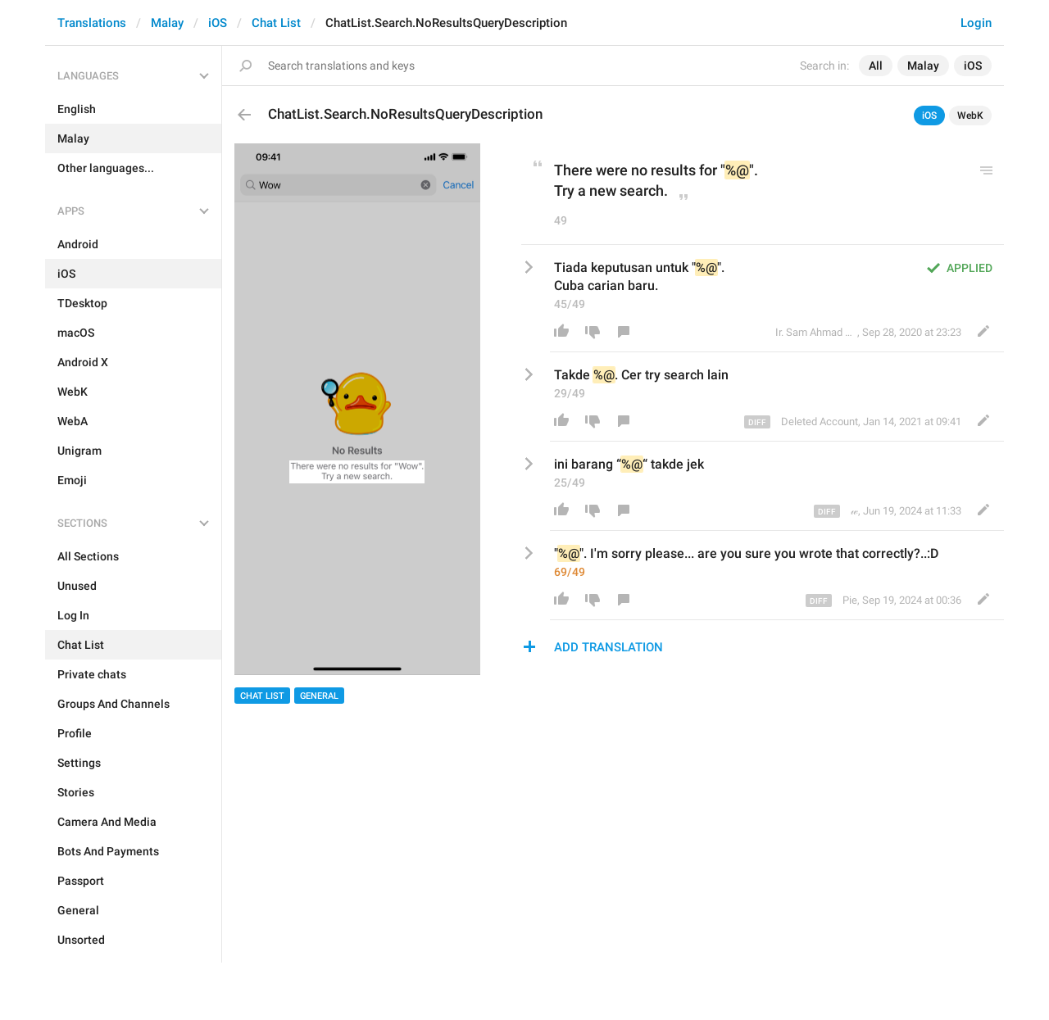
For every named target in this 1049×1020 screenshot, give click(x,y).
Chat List (276, 23)
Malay (167, 23)
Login (976, 23)
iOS (217, 23)
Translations (91, 23)
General (319, 696)
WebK (970, 115)
